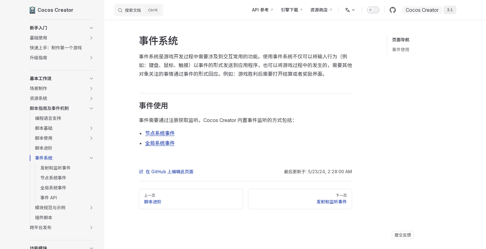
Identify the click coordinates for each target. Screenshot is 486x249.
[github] (392, 10)
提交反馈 (403, 235)
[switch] (373, 10)
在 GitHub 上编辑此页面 (166, 171)
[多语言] (350, 10)
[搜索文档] (138, 10)
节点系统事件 (160, 133)
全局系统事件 (160, 143)
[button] (62, 28)
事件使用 (400, 49)
